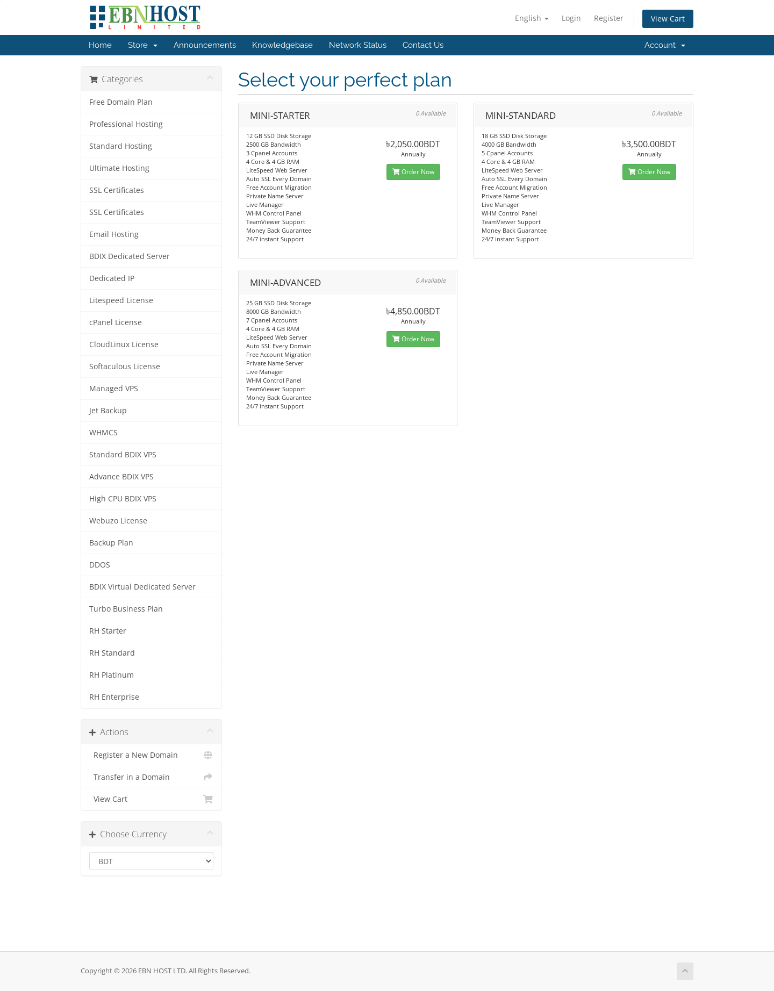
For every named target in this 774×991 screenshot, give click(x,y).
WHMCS (103, 432)
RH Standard (112, 653)
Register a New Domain (151, 755)
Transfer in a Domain (151, 777)
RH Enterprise (114, 697)
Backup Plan (111, 543)
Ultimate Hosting (119, 168)
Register (609, 18)
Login (571, 18)
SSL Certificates (116, 190)
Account (664, 45)
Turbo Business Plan (126, 609)
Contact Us (423, 45)
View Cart (668, 18)
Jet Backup (108, 410)
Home (100, 45)
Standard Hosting (120, 146)
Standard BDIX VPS (122, 454)
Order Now (413, 171)
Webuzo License (118, 521)
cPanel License (115, 322)
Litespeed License (121, 300)
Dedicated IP (111, 278)
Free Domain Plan (121, 102)
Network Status (357, 45)
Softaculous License (124, 366)
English (532, 18)
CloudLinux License (124, 344)
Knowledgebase (282, 45)
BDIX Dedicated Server (129, 256)
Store (142, 45)
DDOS (99, 565)
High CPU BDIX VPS (122, 499)
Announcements (205, 45)
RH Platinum (111, 675)
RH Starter (107, 631)
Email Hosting (114, 234)
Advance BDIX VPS (121, 477)
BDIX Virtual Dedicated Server (142, 587)
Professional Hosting (126, 124)
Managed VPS (113, 388)
